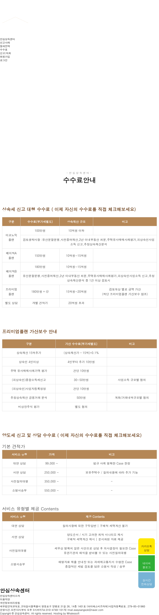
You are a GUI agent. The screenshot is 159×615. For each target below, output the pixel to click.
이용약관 (5, 599)
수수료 (3, 49)
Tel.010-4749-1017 (53, 609)
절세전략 (5, 46)
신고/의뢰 (5, 53)
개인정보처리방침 (10, 602)
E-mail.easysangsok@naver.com (84, 609)
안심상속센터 (7, 39)
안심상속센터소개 (10, 595)
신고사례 (5, 42)
